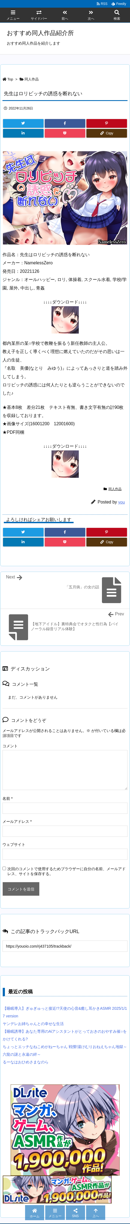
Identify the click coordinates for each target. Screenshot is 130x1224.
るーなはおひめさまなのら (26, 1062)
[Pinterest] (106, 123)
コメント (10, 746)
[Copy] (106, 133)
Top (10, 79)
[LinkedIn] (23, 133)
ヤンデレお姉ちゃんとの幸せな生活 (33, 1024)
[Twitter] (23, 123)
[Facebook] (65, 123)
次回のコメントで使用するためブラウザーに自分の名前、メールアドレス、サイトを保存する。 (66, 871)
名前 (7, 798)
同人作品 (32, 79)
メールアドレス (17, 821)
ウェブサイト (13, 844)
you (121, 502)
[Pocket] (65, 133)
